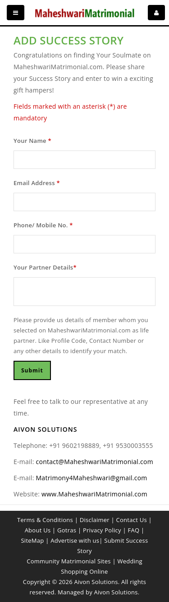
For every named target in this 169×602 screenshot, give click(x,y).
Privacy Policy (102, 530)
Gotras (66, 530)
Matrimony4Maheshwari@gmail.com (91, 478)
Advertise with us (74, 540)
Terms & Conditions (45, 520)
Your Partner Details (45, 267)
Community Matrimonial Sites (69, 561)
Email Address (37, 183)
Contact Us (131, 520)
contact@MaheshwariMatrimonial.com (94, 461)
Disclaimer (95, 520)
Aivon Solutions (116, 592)
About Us (38, 530)
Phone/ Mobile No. (43, 225)
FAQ (133, 530)
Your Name (32, 141)
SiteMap (32, 540)
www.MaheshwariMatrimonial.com (94, 494)
